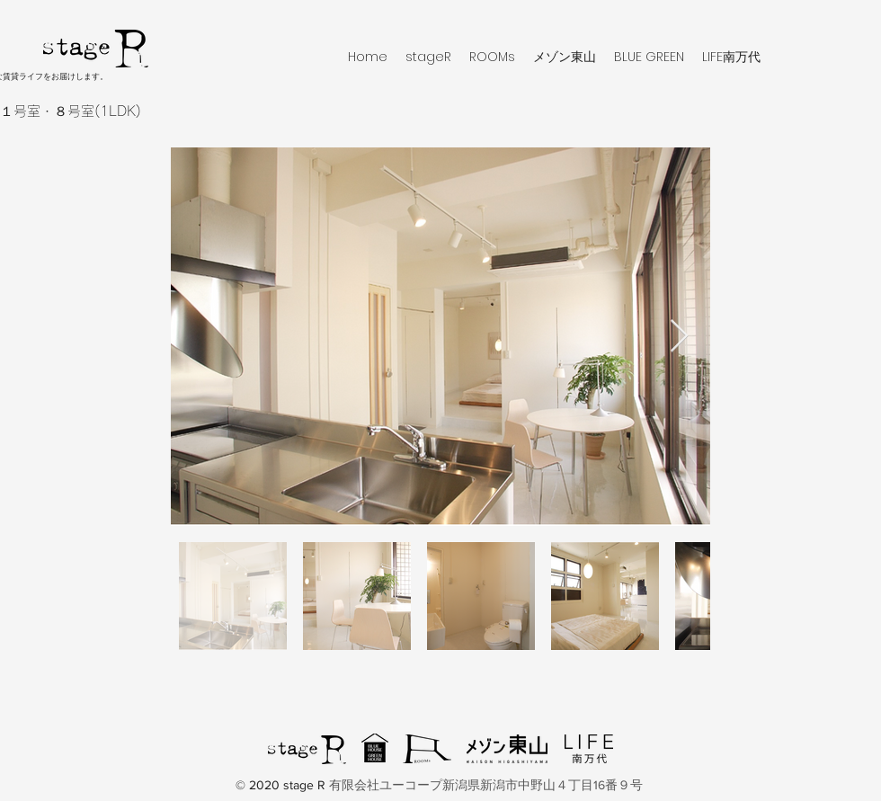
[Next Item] (679, 336)
